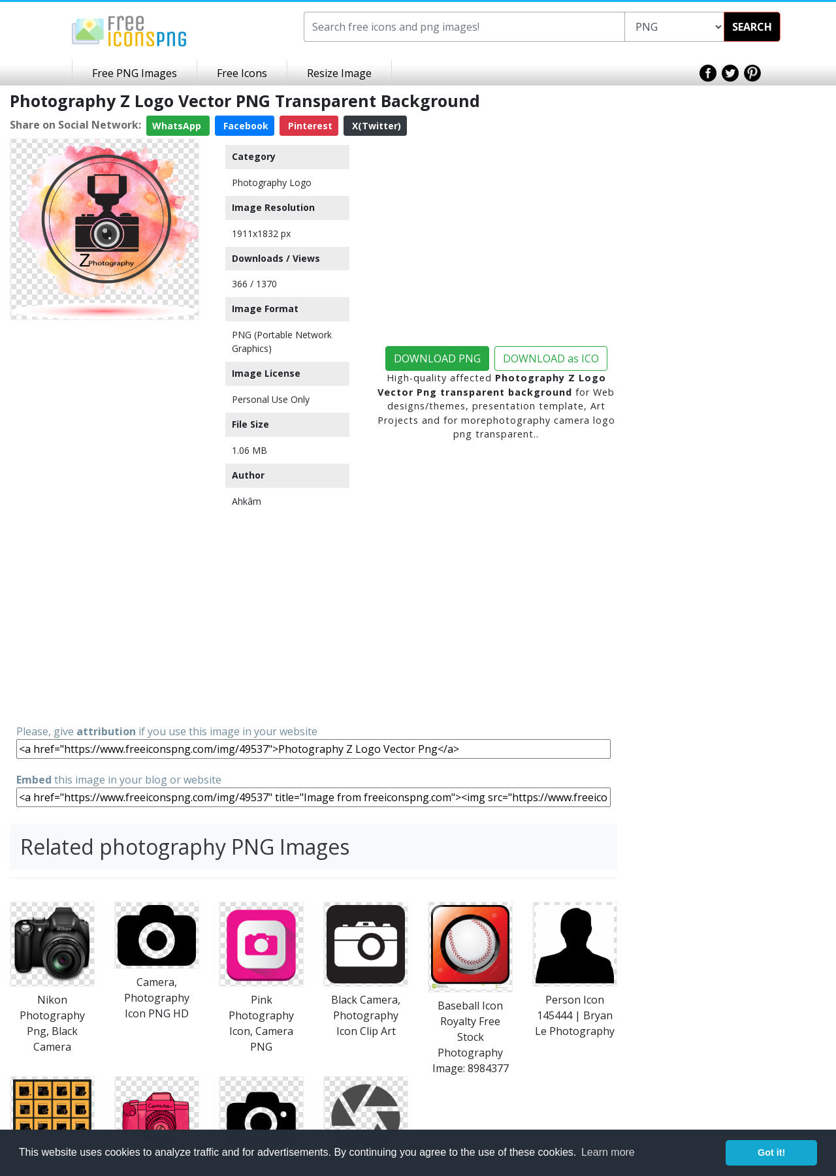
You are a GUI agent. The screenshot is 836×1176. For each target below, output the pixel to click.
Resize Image (339, 73)
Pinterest (308, 125)
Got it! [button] (771, 1152)
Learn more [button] (608, 1152)
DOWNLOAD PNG (437, 358)
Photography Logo (272, 182)
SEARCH (752, 27)
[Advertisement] (104, 521)
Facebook (244, 125)
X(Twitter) (375, 125)
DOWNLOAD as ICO (551, 358)
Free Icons (242, 73)
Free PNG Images (134, 73)
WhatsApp (178, 125)
